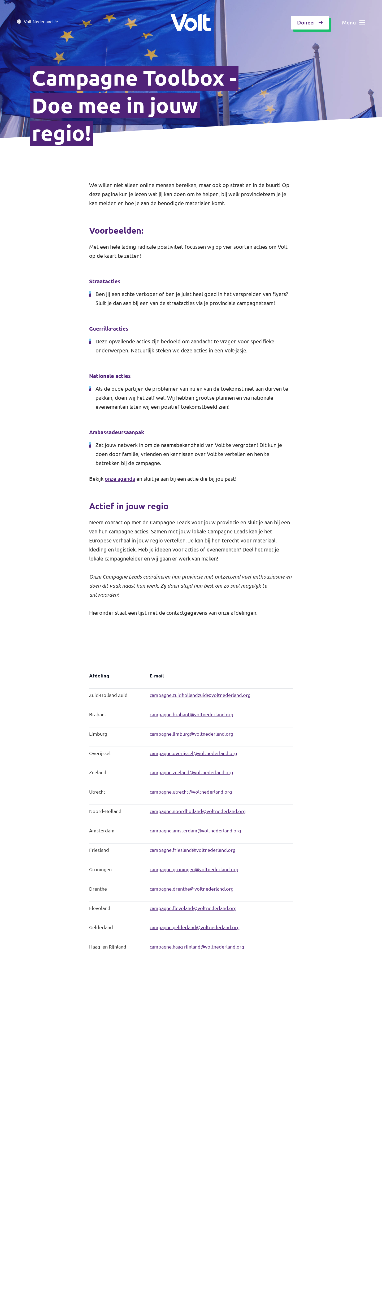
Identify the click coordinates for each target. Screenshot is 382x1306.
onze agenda (120, 479)
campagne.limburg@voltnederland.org (191, 733)
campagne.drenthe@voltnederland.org (191, 888)
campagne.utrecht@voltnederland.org (191, 791)
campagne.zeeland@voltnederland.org (191, 772)
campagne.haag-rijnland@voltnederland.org (197, 946)
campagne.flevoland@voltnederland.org (193, 908)
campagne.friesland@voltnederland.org (192, 850)
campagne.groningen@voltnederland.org (194, 869)
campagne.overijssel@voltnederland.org (193, 753)
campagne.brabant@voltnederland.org (191, 714)
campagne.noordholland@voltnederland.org (198, 811)
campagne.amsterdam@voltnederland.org (195, 830)
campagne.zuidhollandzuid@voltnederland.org (200, 695)
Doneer (310, 22)
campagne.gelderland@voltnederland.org (195, 927)
